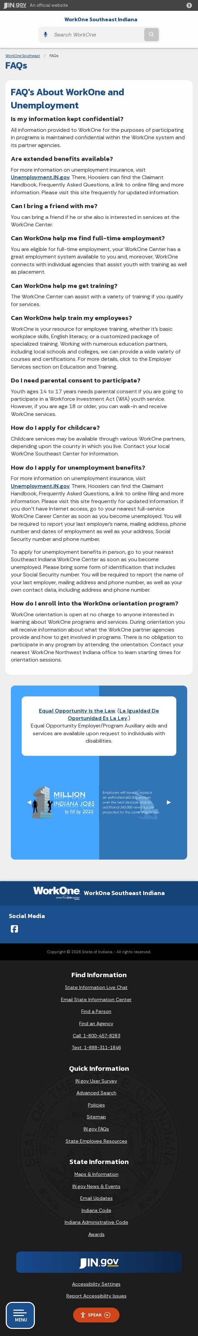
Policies (96, 1105)
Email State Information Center (96, 999)
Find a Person (96, 1011)
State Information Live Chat (96, 987)
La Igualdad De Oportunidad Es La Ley (113, 714)
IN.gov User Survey (96, 1081)
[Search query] (96, 34)
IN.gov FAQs (96, 1129)
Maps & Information (96, 1174)
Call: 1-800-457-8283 (96, 1036)
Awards (96, 1234)
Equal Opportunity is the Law (77, 710)
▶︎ (171, 802)
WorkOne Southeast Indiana (100, 19)
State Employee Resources (96, 1141)
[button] (190, 5)
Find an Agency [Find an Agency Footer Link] (96, 1023)
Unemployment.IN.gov (40, 177)
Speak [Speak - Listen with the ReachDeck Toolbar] (95, 1315)
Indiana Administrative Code (96, 1222)
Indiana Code (96, 1210)
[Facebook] (14, 929)
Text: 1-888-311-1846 (96, 1047)
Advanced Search (96, 1093)
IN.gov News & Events (96, 1186)
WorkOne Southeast (22, 55)
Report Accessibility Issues (96, 1296)
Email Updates (96, 1198)
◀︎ (32, 802)
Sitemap (96, 1117)
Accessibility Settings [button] (96, 1284)
